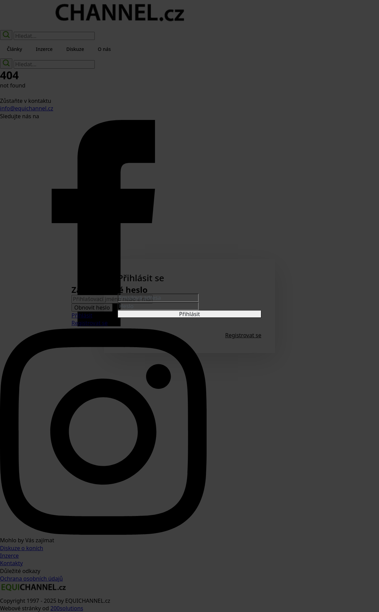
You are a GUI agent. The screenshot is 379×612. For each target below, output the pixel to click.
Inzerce (44, 49)
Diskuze (75, 49)
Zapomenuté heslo (142, 335)
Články (14, 49)
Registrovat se (243, 335)
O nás (104, 49)
